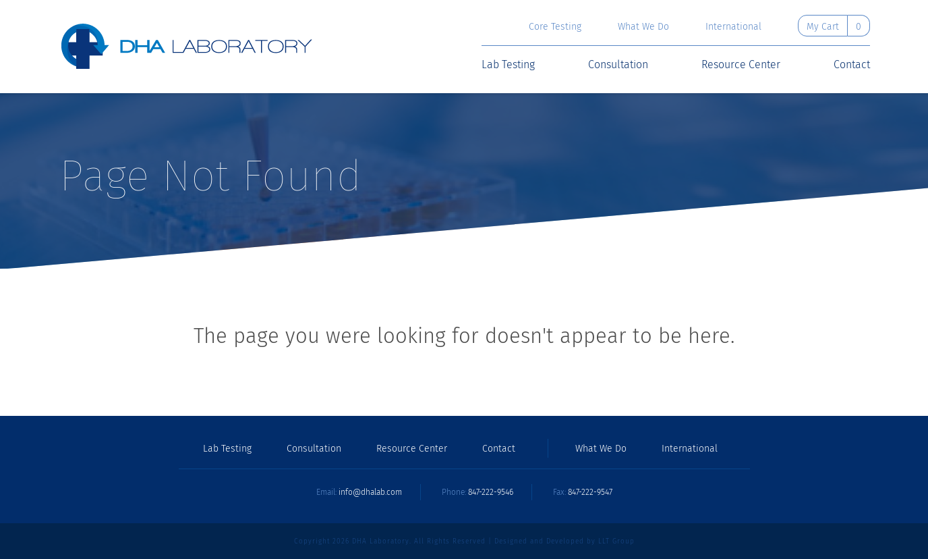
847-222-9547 (590, 492)
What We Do (643, 27)
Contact (852, 64)
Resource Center (740, 64)
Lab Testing (508, 64)
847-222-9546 (490, 492)
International (733, 27)
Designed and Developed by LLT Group (564, 541)
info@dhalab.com (370, 492)
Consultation (618, 64)
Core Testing (555, 27)
